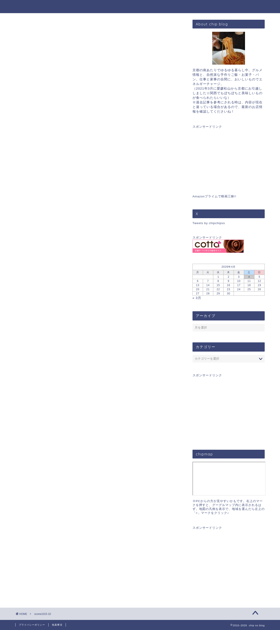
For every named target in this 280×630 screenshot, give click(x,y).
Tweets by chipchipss (208, 223)
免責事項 (57, 624)
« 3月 (196, 298)
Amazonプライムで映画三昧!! (214, 196)
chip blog (140, 6)
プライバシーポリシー (32, 624)
